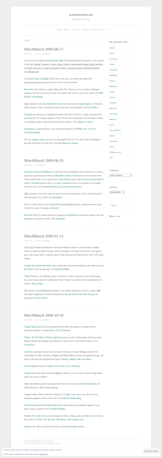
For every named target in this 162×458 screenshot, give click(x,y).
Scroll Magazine (44, 290)
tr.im (40, 104)
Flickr (111, 53)
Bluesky (112, 48)
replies (50, 366)
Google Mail (29, 373)
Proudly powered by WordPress (38, 441)
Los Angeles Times (36, 139)
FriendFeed (46, 172)
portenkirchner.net (81, 14)
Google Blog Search (33, 327)
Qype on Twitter (51, 208)
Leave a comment (42, 54)
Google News (49, 330)
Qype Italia (58, 60)
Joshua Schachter (43, 265)
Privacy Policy (98, 30)
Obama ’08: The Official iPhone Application (43, 337)
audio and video (83, 416)
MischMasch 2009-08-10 (43, 160)
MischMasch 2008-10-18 (43, 315)
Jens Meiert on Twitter (68, 143)
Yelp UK (81, 255)
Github (111, 64)
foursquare (113, 59)
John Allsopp (88, 294)
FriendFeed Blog (49, 187)
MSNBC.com (81, 129)
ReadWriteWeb (61, 269)
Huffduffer (113, 75)
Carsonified (92, 280)
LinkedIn (112, 103)
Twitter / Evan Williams (69, 366)
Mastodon (113, 108)
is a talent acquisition (62, 183)
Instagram (113, 86)
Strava (111, 125)
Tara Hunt (35, 183)
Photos (85, 30)
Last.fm (112, 97)
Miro (79, 359)
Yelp (62, 255)
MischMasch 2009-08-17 (43, 49)
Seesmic (28, 426)
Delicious (95, 265)
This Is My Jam (115, 130)
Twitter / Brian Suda (33, 283)
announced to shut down (57, 104)
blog (73, 416)
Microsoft (28, 89)
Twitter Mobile (30, 366)
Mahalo (73, 359)
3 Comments (40, 165)
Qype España (90, 384)
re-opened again (83, 104)
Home (59, 30)
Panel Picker (33, 79)
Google (27, 265)
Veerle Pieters (41, 298)
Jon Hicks (28, 352)
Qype (42, 60)
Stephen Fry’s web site (34, 416)
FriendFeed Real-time (52, 405)
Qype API (54, 204)
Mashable (59, 175)
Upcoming (113, 141)
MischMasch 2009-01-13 (43, 236)
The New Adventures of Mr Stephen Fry (65, 419)
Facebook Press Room (71, 187)
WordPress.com (115, 152)
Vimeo (111, 147)
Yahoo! (43, 251)
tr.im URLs (92, 107)
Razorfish (70, 215)
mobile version (77, 426)
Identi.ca (112, 81)
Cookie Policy (44, 454)
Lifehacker (65, 330)
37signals (28, 114)
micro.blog (113, 114)
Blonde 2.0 (33, 71)
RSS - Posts (114, 216)
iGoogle (66, 394)
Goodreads (113, 70)
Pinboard (112, 119)
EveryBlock (29, 129)
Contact (76, 30)
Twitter (39, 419)
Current (68, 175)
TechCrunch (77, 175)
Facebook (28, 172)
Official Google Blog (71, 398)
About (66, 30)
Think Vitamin (30, 276)
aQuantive (28, 218)
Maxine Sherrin (71, 294)
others (88, 359)
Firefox (65, 359)
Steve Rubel (64, 179)
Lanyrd (112, 92)
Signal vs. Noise (85, 122)
